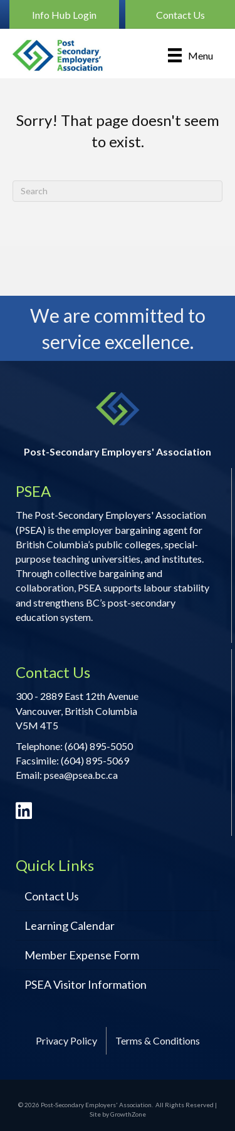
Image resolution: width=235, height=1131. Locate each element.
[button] (64, 14)
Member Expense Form (81, 955)
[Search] (117, 191)
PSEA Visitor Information (85, 984)
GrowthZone (128, 1114)
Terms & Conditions (157, 1040)
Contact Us (51, 896)
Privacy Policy (66, 1040)
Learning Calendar (69, 925)
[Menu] (190, 54)
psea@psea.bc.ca (81, 775)
